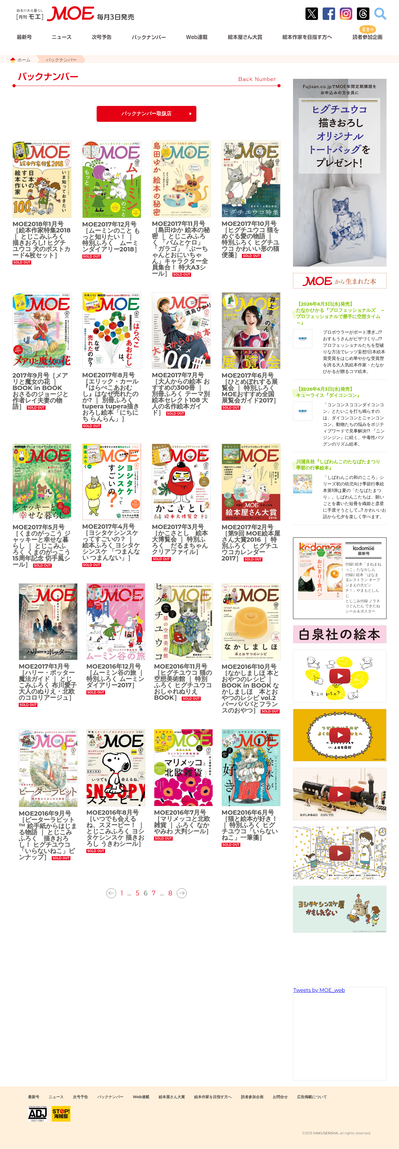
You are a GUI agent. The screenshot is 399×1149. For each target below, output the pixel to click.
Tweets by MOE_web (319, 990)
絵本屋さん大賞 (172, 1096)
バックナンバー (110, 1096)
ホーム (24, 60)
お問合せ (280, 1096)
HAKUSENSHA (325, 1133)
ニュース (56, 1096)
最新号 (33, 1096)
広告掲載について (312, 1096)
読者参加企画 (252, 1096)
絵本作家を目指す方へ (213, 1096)
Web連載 (141, 1096)
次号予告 (80, 1096)
